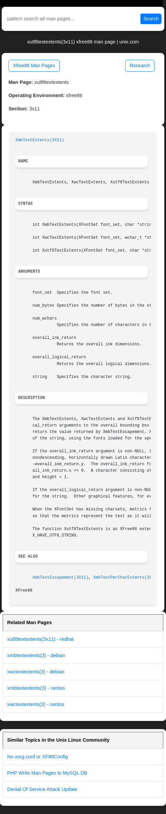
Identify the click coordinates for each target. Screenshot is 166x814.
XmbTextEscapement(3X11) (60, 577)
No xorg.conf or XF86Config (37, 756)
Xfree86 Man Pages (34, 65)
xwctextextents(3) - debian (35, 671)
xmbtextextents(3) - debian (36, 655)
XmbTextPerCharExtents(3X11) (126, 577)
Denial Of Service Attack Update (42, 789)
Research (140, 65)
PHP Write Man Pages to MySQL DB (47, 773)
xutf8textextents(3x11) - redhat (40, 639)
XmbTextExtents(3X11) (39, 140)
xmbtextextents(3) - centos (36, 688)
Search (151, 18)
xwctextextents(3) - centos (35, 704)
